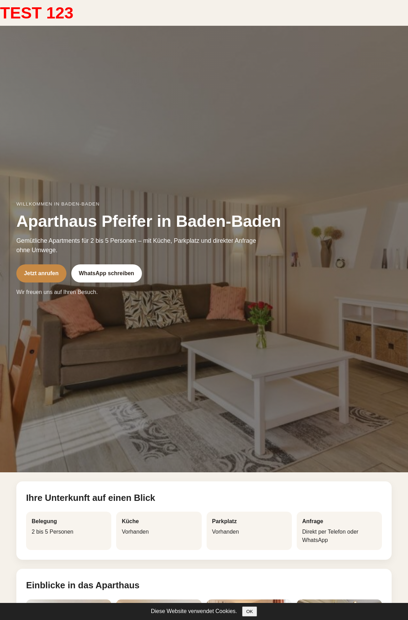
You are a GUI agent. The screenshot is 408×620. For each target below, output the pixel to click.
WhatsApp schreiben (106, 273)
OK (249, 611)
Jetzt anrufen (41, 273)
